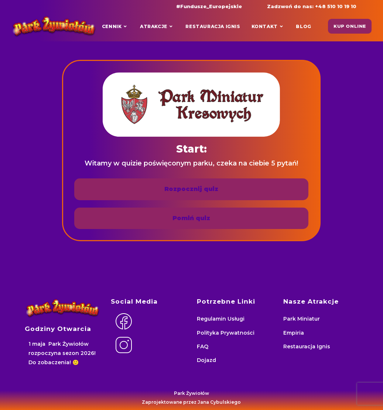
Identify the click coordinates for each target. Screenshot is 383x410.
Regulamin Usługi (220, 318)
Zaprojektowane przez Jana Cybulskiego (191, 402)
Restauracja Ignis (306, 346)
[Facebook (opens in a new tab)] (112, 6)
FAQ (202, 346)
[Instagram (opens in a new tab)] (115, 6)
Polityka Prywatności (225, 332)
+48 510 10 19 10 (335, 6)
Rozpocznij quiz (191, 188)
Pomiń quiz (191, 218)
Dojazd (206, 360)
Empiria (293, 332)
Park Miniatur (301, 318)
